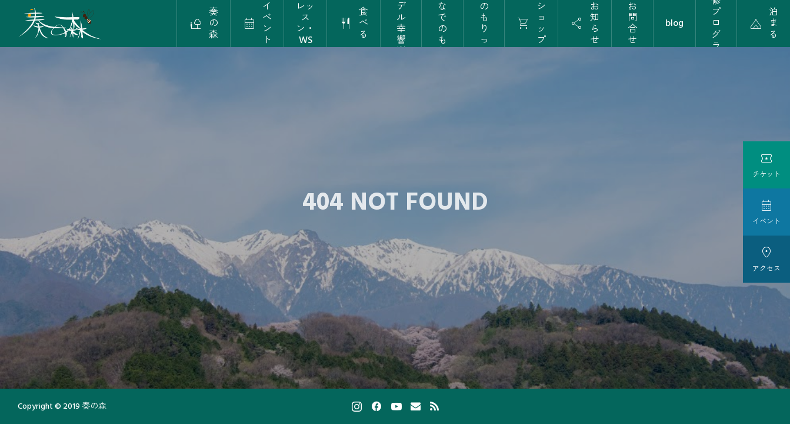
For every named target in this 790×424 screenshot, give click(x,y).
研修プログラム (716, 23)
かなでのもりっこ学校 (484, 23)
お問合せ (632, 23)
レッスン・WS (305, 23)
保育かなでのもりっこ (442, 23)
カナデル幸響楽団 (401, 23)
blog (674, 22)
